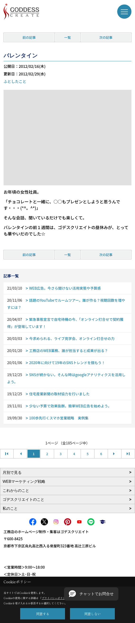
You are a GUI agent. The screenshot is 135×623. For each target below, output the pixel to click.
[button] (91, 594)
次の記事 (105, 37)
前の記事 (29, 37)
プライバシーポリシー (55, 598)
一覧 (67, 37)
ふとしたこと (15, 81)
